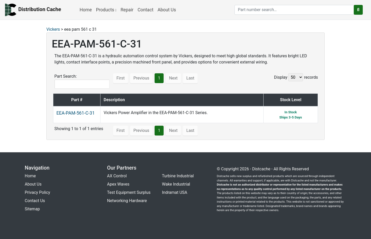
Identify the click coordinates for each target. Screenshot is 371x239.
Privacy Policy (37, 192)
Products (106, 9)
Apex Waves (118, 184)
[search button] (358, 10)
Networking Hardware (127, 200)
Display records (296, 77)
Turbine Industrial (178, 175)
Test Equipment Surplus (129, 192)
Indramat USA (174, 192)
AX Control (117, 175)
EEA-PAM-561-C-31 (75, 113)
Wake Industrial (176, 184)
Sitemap (32, 208)
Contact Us (35, 200)
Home (86, 9)
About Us (166, 9)
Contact (146, 9)
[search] (294, 10)
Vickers (53, 29)
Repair (127, 9)
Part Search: (82, 81)
